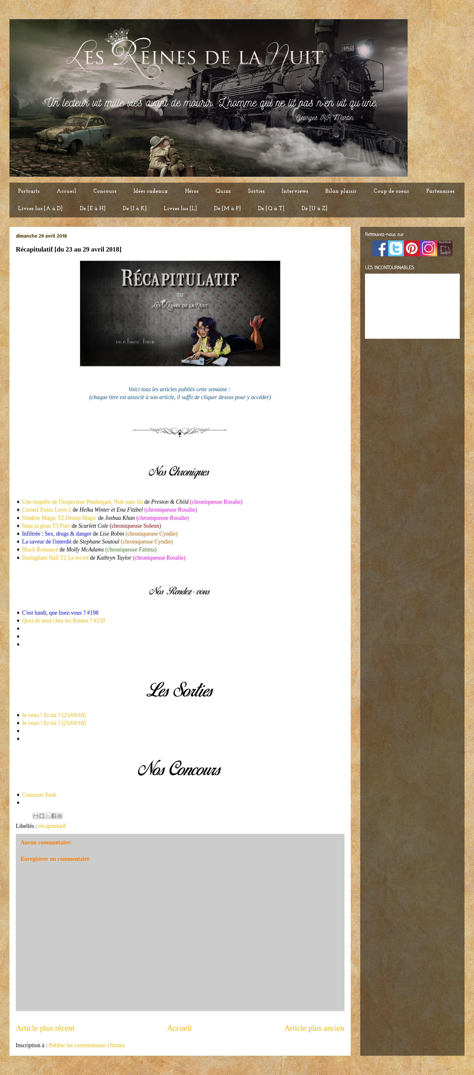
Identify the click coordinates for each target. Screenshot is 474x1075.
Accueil (66, 191)
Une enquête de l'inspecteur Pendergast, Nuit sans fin (82, 502)
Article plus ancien (314, 1028)
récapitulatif (52, 826)
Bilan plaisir (340, 191)
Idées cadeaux (150, 191)
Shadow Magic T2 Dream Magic (59, 518)
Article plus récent (45, 1028)
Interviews (295, 191)
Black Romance (40, 549)
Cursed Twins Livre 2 (46, 510)
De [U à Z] (314, 209)
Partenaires (440, 191)
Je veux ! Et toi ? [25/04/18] (54, 723)
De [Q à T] (271, 209)
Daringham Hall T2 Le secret (55, 558)
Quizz (223, 191)
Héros (191, 191)
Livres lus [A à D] (40, 209)
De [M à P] (227, 209)
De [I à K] (135, 209)
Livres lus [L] (180, 209)
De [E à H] (93, 209)
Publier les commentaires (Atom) (86, 1045)
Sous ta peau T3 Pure (46, 526)
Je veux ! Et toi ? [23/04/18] (54, 715)
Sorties (256, 191)
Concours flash (39, 795)
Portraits (29, 191)
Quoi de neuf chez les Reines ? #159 (63, 620)
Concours (104, 191)
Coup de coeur (391, 191)
